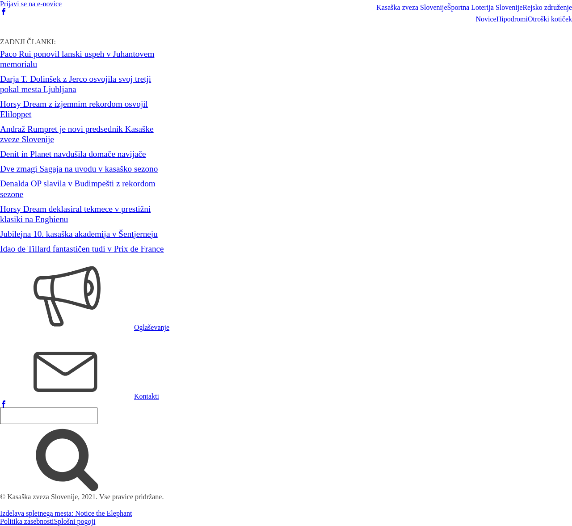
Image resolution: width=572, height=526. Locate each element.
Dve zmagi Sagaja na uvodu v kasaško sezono (79, 168)
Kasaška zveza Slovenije (411, 7)
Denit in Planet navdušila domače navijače (73, 154)
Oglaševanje (151, 327)
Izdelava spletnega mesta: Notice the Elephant (66, 513)
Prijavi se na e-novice (31, 4)
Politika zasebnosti (27, 521)
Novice (485, 19)
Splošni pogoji (74, 521)
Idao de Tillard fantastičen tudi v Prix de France (82, 248)
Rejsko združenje (547, 7)
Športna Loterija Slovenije (485, 7)
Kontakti (146, 396)
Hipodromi (512, 19)
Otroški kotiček (550, 19)
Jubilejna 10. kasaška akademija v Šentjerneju (79, 234)
